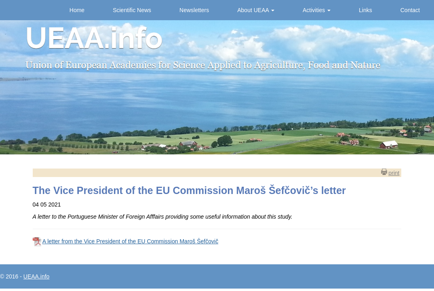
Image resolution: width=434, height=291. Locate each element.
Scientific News (132, 10)
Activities (317, 10)
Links (365, 10)
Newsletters (194, 10)
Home (77, 10)
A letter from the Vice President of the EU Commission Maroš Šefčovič (130, 241)
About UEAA (255, 10)
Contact (410, 10)
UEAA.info (36, 276)
